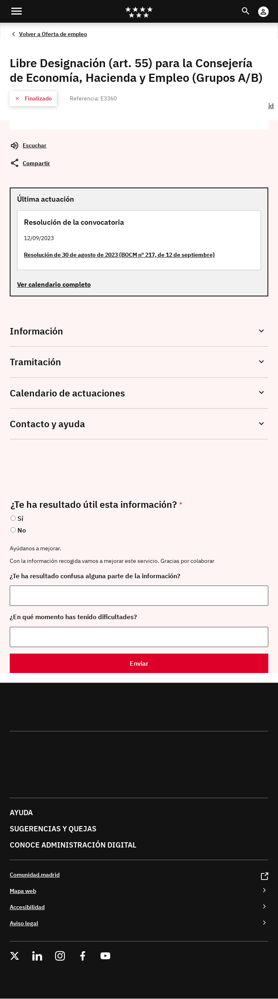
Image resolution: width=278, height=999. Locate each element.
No (21, 530)
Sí (20, 518)
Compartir (36, 163)
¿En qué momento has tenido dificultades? (73, 617)
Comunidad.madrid (35, 874)
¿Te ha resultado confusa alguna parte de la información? (95, 576)
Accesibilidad (27, 907)
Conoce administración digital (73, 845)
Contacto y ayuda (47, 423)
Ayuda (21, 812)
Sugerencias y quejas (53, 828)
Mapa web (23, 891)
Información (36, 331)
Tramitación (35, 361)
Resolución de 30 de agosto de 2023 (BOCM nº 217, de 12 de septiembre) (119, 254)
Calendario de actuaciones (67, 393)
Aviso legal (24, 923)
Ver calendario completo (54, 284)
